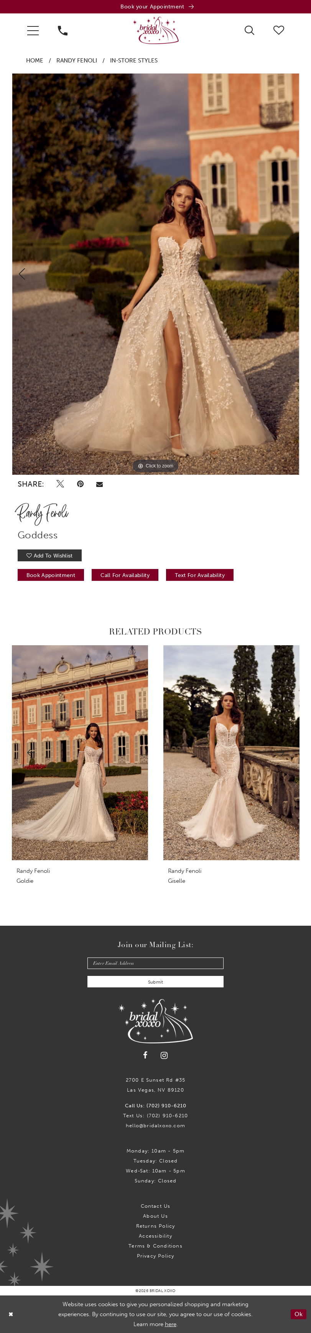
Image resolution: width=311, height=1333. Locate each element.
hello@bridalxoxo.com (155, 1125)
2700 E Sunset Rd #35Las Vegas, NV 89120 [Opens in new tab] (156, 1085)
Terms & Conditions (155, 1246)
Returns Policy (155, 1226)
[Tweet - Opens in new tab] (60, 484)
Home (34, 60)
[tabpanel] (155, 274)
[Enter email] (155, 963)
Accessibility (155, 1236)
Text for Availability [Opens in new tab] (200, 575)
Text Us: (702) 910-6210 (155, 1115)
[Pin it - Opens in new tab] (80, 484)
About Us (155, 1216)
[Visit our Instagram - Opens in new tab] (164, 1055)
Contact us (156, 1206)
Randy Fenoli (76, 60)
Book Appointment (50, 575)
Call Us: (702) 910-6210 (155, 1105)
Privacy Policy (155, 1256)
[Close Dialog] (11, 1314)
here (170, 1324)
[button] (33, 30)
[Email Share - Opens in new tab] (99, 484)
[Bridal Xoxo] (156, 30)
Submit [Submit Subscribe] (155, 982)
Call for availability (125, 575)
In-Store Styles (134, 60)
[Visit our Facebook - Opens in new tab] (145, 1055)
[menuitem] (33, 30)
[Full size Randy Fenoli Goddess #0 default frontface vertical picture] (155, 274)
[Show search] (249, 30)
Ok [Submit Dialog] (299, 1314)
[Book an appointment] (155, 6)
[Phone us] (62, 30)
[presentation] (80, 752)
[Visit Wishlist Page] (279, 30)
